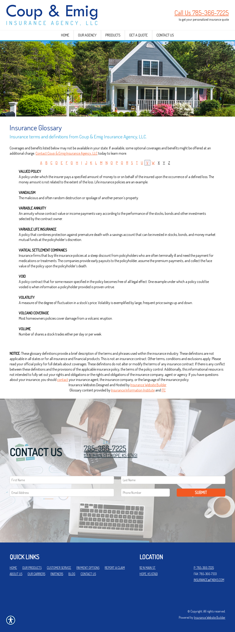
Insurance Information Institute (133, 390)
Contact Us (88, 574)
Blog (71, 574)
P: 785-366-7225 (204, 568)
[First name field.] (62, 480)
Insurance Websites (82, 385)
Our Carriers (36, 574)
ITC (164, 390)
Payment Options (87, 568)
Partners (56, 574)
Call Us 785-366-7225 (201, 12)
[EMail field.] (62, 493)
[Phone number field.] (145, 493)
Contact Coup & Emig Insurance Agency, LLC (67, 153)
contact (62, 379)
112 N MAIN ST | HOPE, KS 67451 (110, 455)
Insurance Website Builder (148, 385)
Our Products (32, 568)
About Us (16, 574)
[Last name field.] (173, 480)
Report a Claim (115, 568)
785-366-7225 (105, 448)
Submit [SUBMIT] (201, 492)
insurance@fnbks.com (209, 580)
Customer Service (59, 568)
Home (13, 568)
